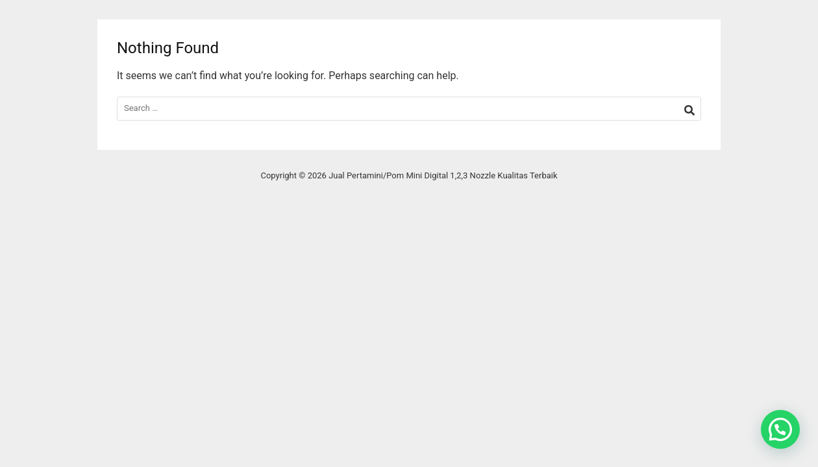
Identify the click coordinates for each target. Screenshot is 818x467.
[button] (780, 429)
